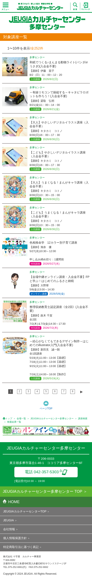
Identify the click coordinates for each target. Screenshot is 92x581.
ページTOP (46, 408)
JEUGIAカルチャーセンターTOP (24, 511)
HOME (11, 502)
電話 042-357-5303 (46, 472)
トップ (8, 418)
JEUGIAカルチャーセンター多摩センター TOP (42, 491)
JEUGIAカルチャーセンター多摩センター (52, 418)
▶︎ (81, 391)
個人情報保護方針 (15, 538)
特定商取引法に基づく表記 (21, 547)
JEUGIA (8, 520)
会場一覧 (21, 418)
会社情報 (9, 529)
